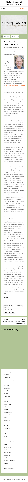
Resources (6, 425)
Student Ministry (8, 447)
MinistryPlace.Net (14, 2)
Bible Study (6, 374)
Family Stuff (8, 305)
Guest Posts (19, 305)
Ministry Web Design (9, 407)
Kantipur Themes (20, 479)
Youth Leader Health (9, 468)
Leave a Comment (9, 312)
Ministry (7, 307)
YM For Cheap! (7, 466)
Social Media (7, 439)
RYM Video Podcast (9, 431)
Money (5, 417)
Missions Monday (8, 412)
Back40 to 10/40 (8, 372)
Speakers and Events (9, 442)
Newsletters (7, 420)
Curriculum (6, 385)
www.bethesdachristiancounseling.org (15, 85)
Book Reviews (7, 377)
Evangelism (7, 388)
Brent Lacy (6, 36)
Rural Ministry (7, 428)
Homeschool (7, 399)
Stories (5, 444)
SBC (5, 433)
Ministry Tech (7, 404)
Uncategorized (7, 458)
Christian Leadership (9, 380)
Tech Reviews (7, 452)
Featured (6, 393)
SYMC (5, 450)
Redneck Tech (7, 423)
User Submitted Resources (12, 310)
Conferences (7, 383)
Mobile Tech (7, 415)
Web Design (7, 463)
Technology (7, 455)
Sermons (6, 436)
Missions (6, 409)
